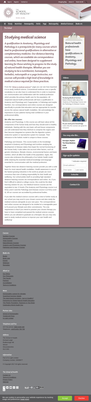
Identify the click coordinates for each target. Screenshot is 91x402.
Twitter (7, 387)
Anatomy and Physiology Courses (14, 245)
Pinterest (14, 387)
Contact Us (75, 184)
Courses (5, 233)
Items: (71, 2)
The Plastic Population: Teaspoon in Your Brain (19, 303)
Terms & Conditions (9, 285)
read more (25, 399)
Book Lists (6, 258)
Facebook (4, 387)
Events (5, 260)
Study (10, 24)
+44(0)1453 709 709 (18, 329)
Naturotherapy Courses (11, 243)
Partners (6, 280)
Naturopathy (53, 24)
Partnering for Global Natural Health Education (18, 300)
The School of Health (10, 372)
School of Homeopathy (10, 314)
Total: (79, 2)
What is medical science (21, 87)
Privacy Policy (7, 379)
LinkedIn (4, 390)
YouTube (10, 387)
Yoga (44, 24)
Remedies (6, 265)
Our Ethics (6, 274)
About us (6, 271)
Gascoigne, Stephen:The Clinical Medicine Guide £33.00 (74, 144)
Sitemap (6, 382)
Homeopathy (29, 24)
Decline (81, 398)
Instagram (17, 387)
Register (16, 2)
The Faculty (7, 278)
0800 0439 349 (19, 327)
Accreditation (7, 283)
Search (86, 2)
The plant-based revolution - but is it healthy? (18, 298)
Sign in (10, 2)
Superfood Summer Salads (12, 296)
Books (5, 256)
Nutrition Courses (9, 236)
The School (8, 28)
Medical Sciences (67, 24)
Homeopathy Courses (10, 238)
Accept (65, 398)
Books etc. (6, 253)
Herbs (38, 24)
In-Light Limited (8, 318)
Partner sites (7, 310)
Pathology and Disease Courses (14, 247)
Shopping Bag (62, 2)
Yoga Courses (7, 240)
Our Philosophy (8, 276)
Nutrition (18, 24)
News (5, 291)
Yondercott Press (8, 316)
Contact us (24, 2)
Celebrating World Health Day (13, 305)
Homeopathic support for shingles (14, 294)
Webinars (6, 263)
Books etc (79, 24)
